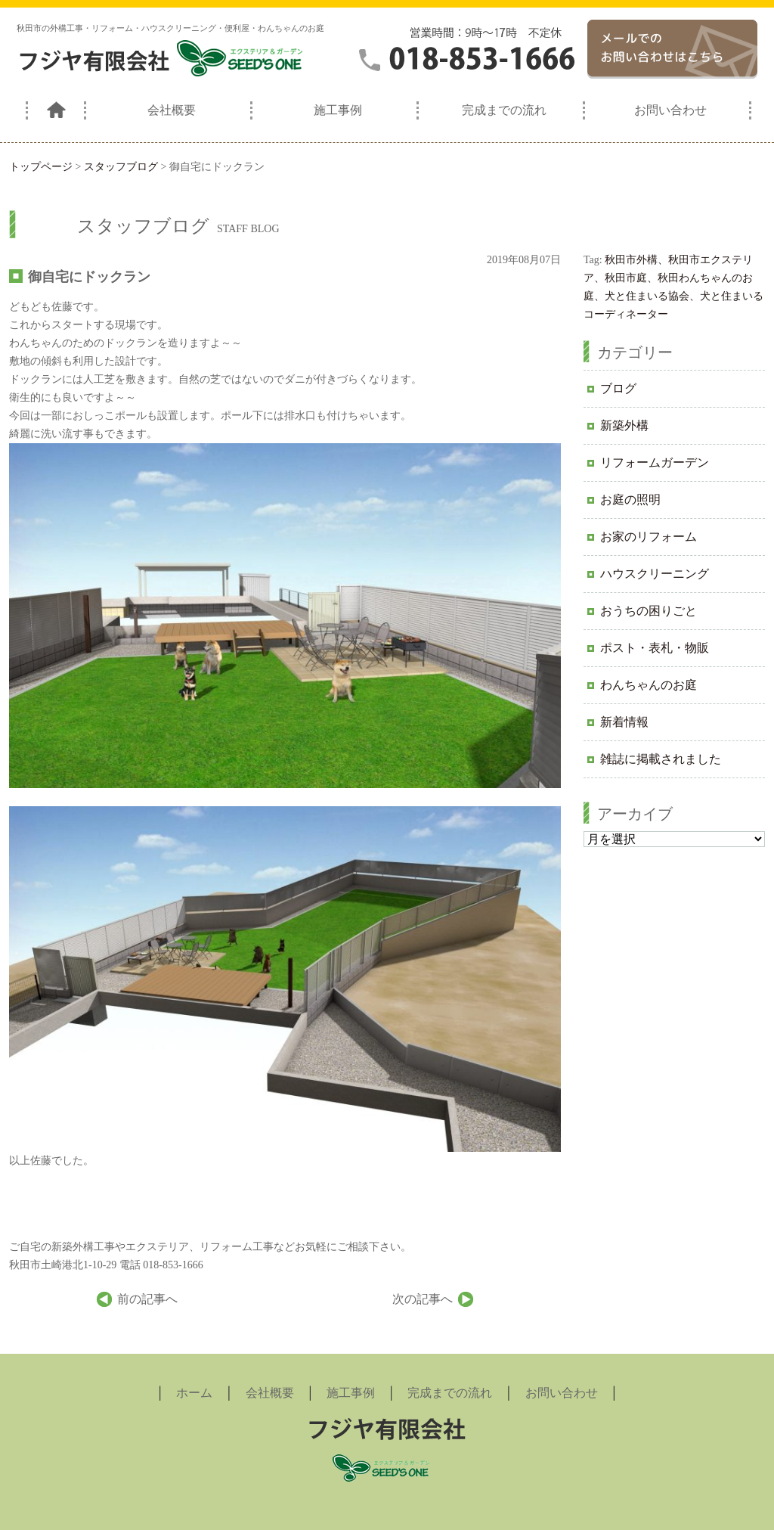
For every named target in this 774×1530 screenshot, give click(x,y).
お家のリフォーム (648, 536)
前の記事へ (147, 1299)
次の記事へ (422, 1299)
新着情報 (624, 721)
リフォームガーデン (654, 462)
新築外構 (624, 425)
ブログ (618, 388)
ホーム (194, 1392)
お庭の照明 (630, 499)
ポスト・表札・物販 (654, 647)
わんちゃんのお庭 (648, 684)
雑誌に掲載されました (660, 759)
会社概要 (171, 110)
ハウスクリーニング (654, 573)
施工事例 (338, 110)
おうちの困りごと (648, 610)
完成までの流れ (504, 110)
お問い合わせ (670, 110)
